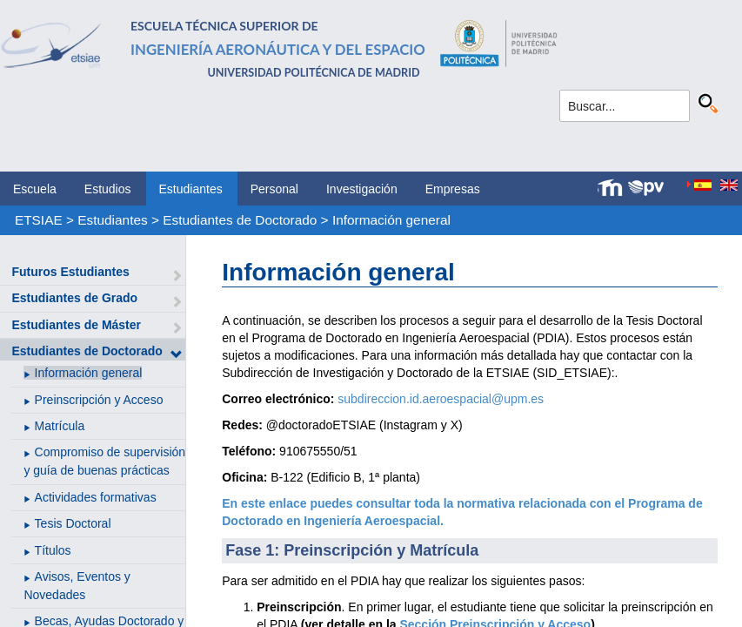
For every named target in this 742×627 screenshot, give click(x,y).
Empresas (452, 189)
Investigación (362, 189)
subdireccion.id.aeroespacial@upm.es (441, 399)
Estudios (107, 189)
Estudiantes (191, 189)
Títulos (53, 550)
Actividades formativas (96, 497)
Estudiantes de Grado (74, 298)
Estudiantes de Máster (76, 325)
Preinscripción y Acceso (99, 400)
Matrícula (60, 426)
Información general (391, 219)
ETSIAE (39, 219)
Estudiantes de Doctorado (240, 219)
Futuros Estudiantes (70, 272)
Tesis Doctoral (73, 523)
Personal (274, 189)
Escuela (35, 189)
